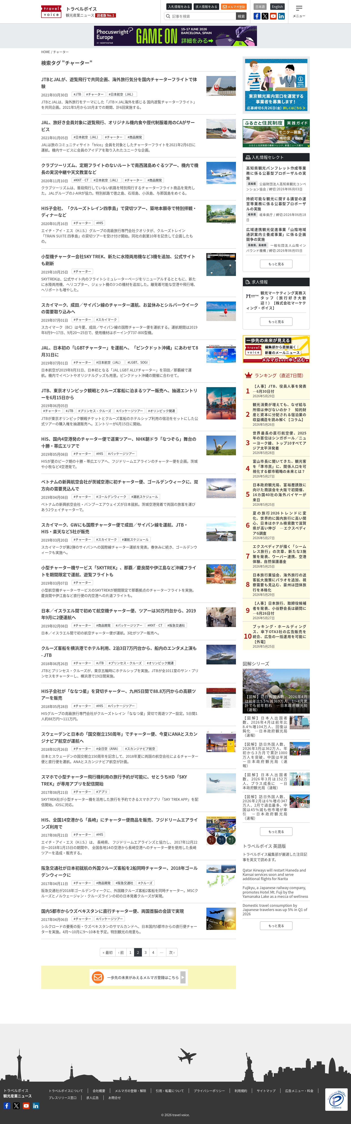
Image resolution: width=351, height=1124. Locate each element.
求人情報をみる (206, 6)
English (277, 6)
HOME (45, 52)
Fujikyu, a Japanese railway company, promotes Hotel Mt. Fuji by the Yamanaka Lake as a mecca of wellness (275, 892)
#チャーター (95, 94)
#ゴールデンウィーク (111, 496)
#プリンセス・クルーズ (94, 410)
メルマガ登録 (234, 6)
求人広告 (92, 1097)
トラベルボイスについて (66, 1090)
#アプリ (101, 791)
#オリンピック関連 (161, 410)
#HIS (99, 223)
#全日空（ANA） (108, 748)
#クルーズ (145, 883)
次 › (172, 952)
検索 (241, 16)
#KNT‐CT (81, 180)
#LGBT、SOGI (138, 362)
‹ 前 (121, 952)
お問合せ (114, 1097)
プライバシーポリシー (209, 1090)
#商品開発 (135, 137)
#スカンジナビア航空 (140, 748)
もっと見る (276, 264)
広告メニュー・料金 (299, 1090)
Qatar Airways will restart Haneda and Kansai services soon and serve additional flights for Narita (274, 874)
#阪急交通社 (176, 625)
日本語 (260, 6)
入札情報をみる (179, 6)
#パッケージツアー (129, 410)
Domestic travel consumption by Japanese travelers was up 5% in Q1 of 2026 (275, 909)
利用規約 (241, 1090)
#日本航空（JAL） (122, 94)
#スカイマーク (106, 319)
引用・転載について (170, 1090)
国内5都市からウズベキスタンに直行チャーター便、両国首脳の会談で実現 (112, 911)
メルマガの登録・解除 (130, 1090)
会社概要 (99, 1090)
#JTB (77, 94)
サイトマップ (266, 1090)
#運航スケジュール (144, 496)
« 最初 (108, 952)
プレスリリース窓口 (63, 1097)
